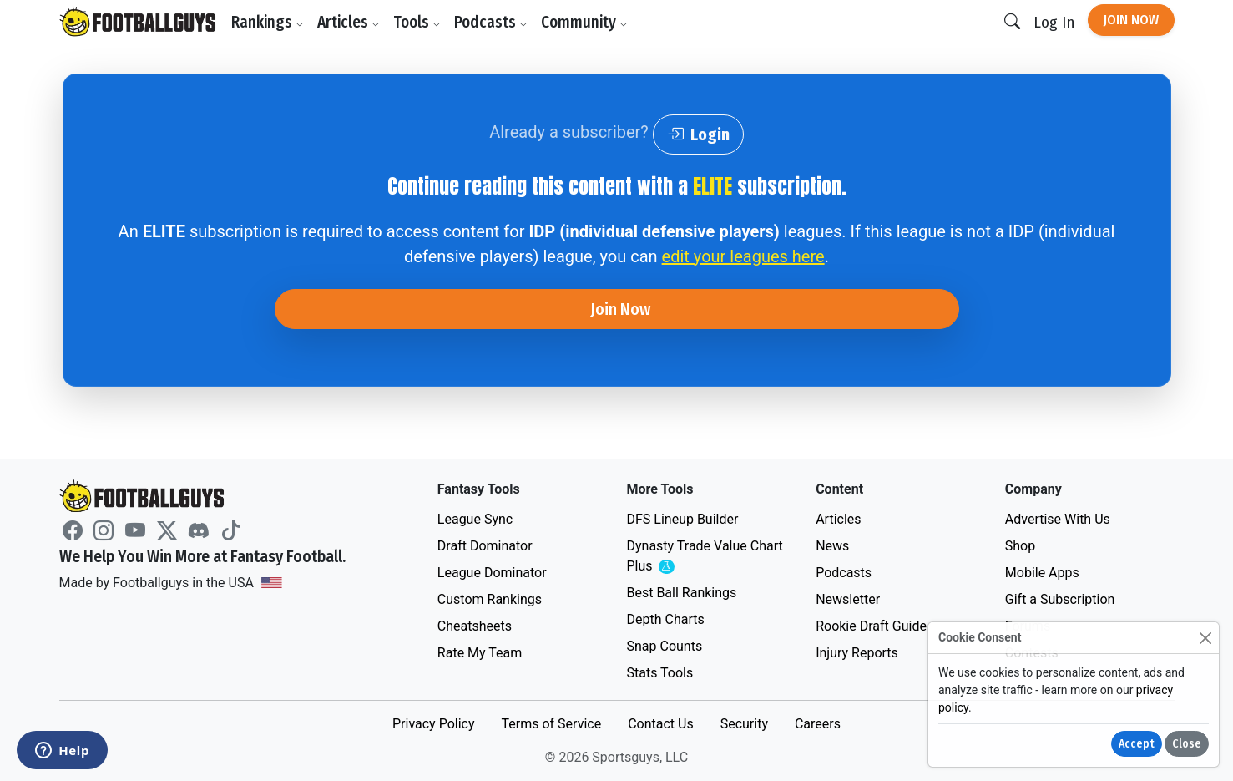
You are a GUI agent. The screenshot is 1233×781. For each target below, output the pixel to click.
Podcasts (491, 22)
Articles (348, 22)
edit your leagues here (743, 256)
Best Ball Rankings (681, 593)
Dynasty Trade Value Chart (704, 557)
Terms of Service (551, 724)
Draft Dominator (485, 546)
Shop (1020, 546)
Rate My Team (479, 653)
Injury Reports (857, 653)
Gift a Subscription (1060, 599)
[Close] (1205, 638)
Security (744, 724)
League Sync (475, 519)
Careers (818, 724)
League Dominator (492, 573)
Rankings (267, 22)
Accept (1137, 744)
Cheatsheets (474, 626)
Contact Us (661, 724)
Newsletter (848, 599)
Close (1186, 744)
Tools (417, 22)
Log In (1053, 22)
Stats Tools (659, 673)
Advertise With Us (1057, 519)
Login (698, 134)
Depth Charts (665, 619)
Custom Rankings (489, 599)
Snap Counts (664, 646)
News (832, 546)
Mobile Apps (1042, 573)
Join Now (1131, 20)
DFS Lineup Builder (682, 519)
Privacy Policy (433, 724)
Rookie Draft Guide (871, 626)
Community (584, 22)
